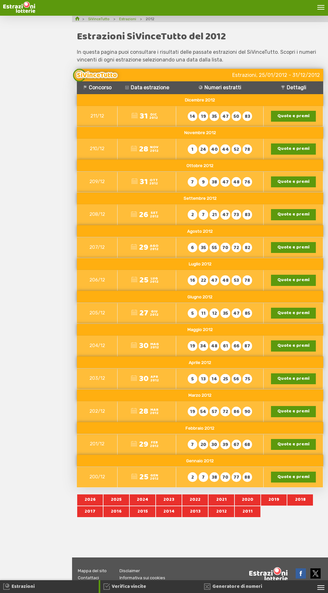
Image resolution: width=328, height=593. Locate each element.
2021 (221, 506)
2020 (248, 506)
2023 (169, 506)
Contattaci (89, 578)
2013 (195, 518)
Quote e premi (294, 116)
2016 (116, 518)
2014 (169, 518)
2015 (142, 518)
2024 (142, 506)
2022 (195, 506)
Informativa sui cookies (147, 578)
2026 (90, 506)
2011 (247, 518)
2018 (300, 506)
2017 (90, 518)
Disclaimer (133, 570)
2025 (116, 506)
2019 (274, 506)
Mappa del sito (93, 570)
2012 (221, 518)
